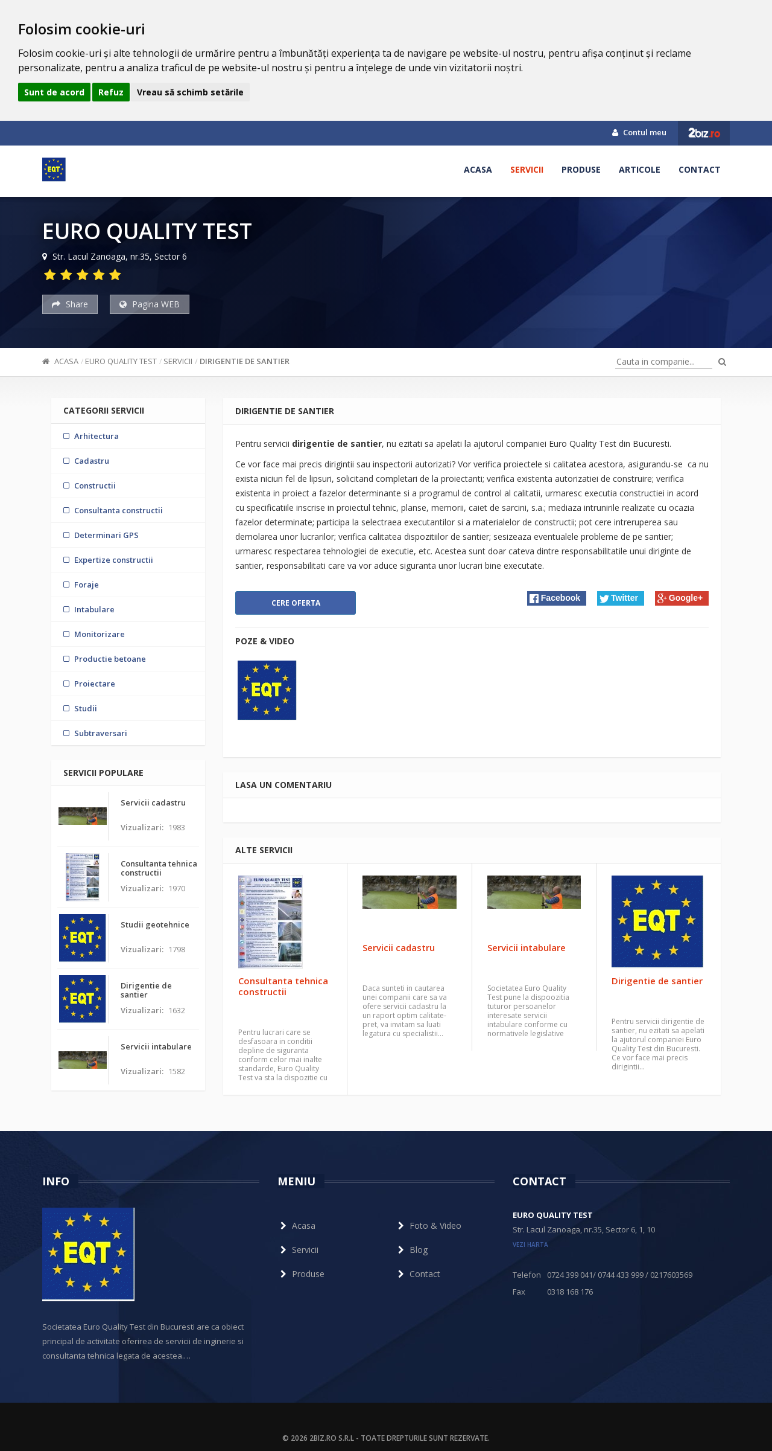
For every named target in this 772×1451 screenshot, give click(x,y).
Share (70, 304)
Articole (639, 169)
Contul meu (639, 132)
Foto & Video (428, 1225)
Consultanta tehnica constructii (283, 986)
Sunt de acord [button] (54, 92)
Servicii (526, 169)
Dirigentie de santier (245, 361)
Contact (700, 169)
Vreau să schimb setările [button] (190, 92)
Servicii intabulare (526, 947)
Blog (411, 1249)
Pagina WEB (149, 304)
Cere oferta (295, 603)
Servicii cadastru (398, 947)
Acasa (478, 169)
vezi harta (530, 1244)
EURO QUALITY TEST (121, 361)
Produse (581, 169)
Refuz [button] (111, 92)
